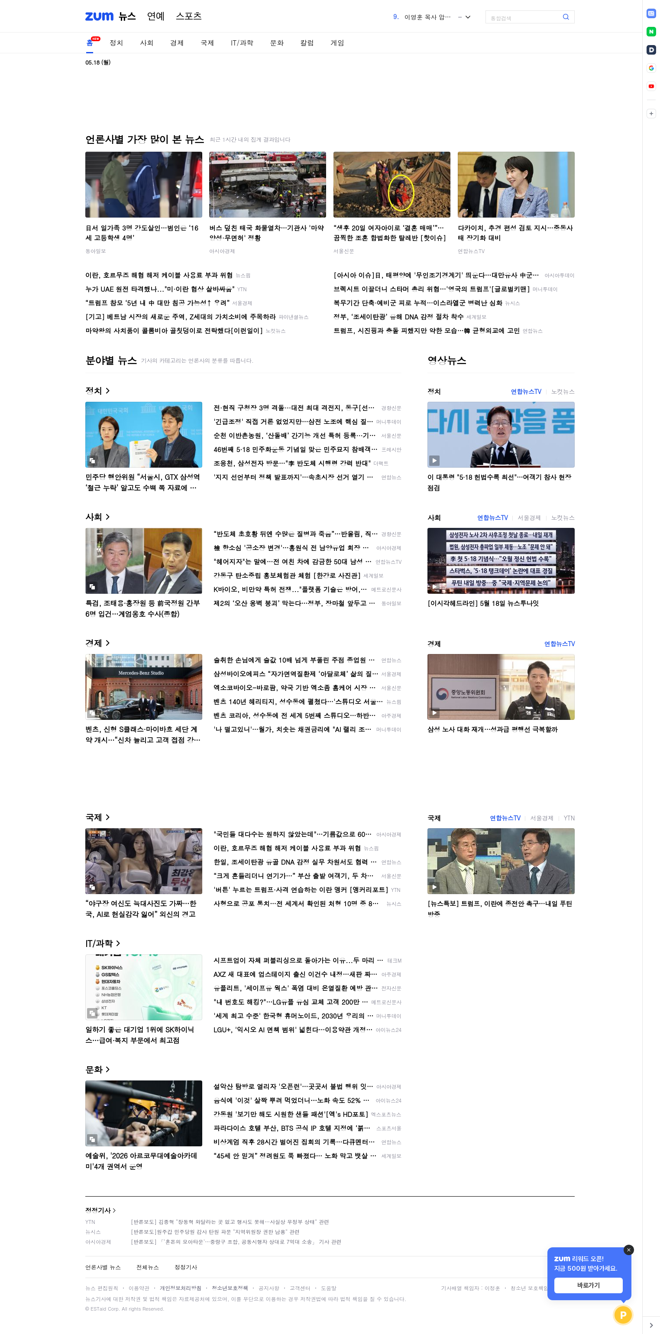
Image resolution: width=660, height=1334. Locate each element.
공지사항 (269, 1288)
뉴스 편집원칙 (101, 1288)
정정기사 (97, 1210)
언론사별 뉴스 (103, 1267)
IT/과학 (242, 43)
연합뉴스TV (471, 250)
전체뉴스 (147, 1267)
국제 (207, 43)
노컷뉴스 (563, 391)
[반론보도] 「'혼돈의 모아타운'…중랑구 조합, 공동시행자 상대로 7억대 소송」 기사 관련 (236, 1241)
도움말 (328, 1288)
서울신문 (343, 250)
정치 (116, 43)
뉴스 (127, 16)
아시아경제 (222, 250)
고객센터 (300, 1288)
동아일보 (95, 250)
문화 (277, 43)
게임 (337, 43)
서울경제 (529, 517)
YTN (569, 817)
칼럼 (307, 43)
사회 (147, 43)
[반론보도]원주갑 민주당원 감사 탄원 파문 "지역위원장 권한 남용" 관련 (215, 1231)
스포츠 (189, 16)
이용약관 (139, 1288)
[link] (651, 13)
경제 (177, 43)
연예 (156, 16)
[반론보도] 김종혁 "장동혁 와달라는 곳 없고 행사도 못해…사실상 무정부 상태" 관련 (230, 1221)
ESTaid (98, 1308)
